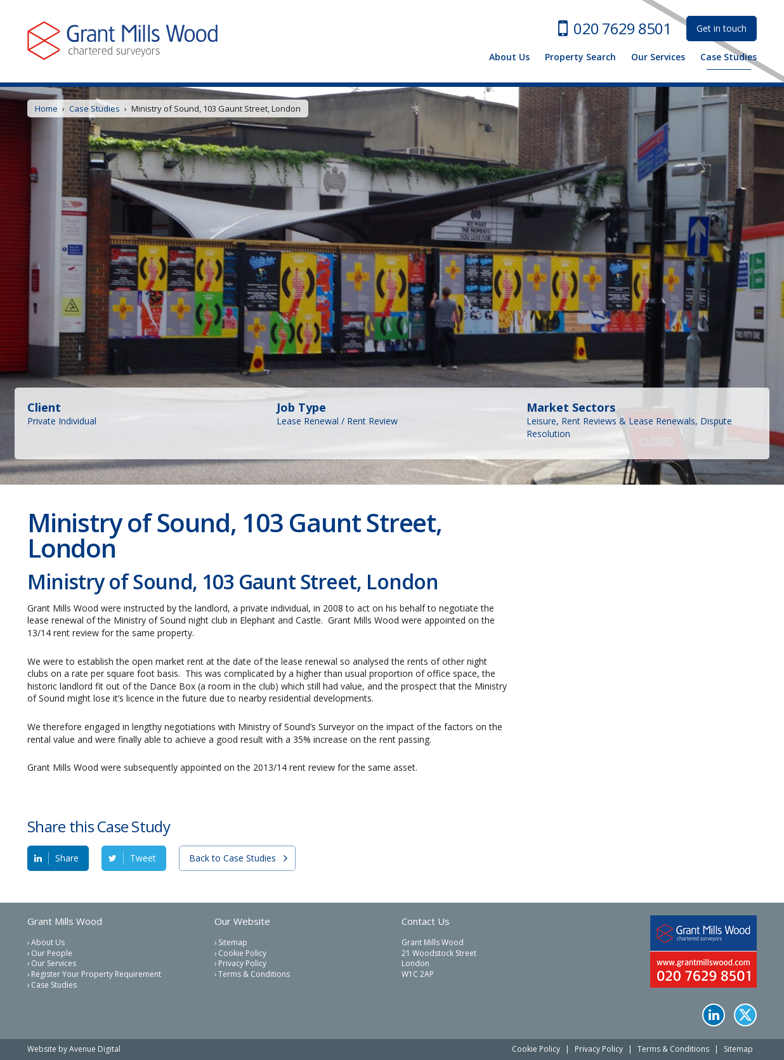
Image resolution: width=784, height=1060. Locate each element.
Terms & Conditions (254, 974)
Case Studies (728, 57)
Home (46, 108)
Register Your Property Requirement (96, 974)
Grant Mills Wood (122, 41)
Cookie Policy (242, 953)
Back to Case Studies (232, 858)
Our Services (658, 57)
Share (67, 858)
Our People (51, 953)
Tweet (143, 858)
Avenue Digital (95, 1049)
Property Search (580, 57)
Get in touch (721, 28)
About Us (509, 57)
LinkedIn (713, 1015)
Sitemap (232, 943)
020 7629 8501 (622, 28)
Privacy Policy (242, 964)
